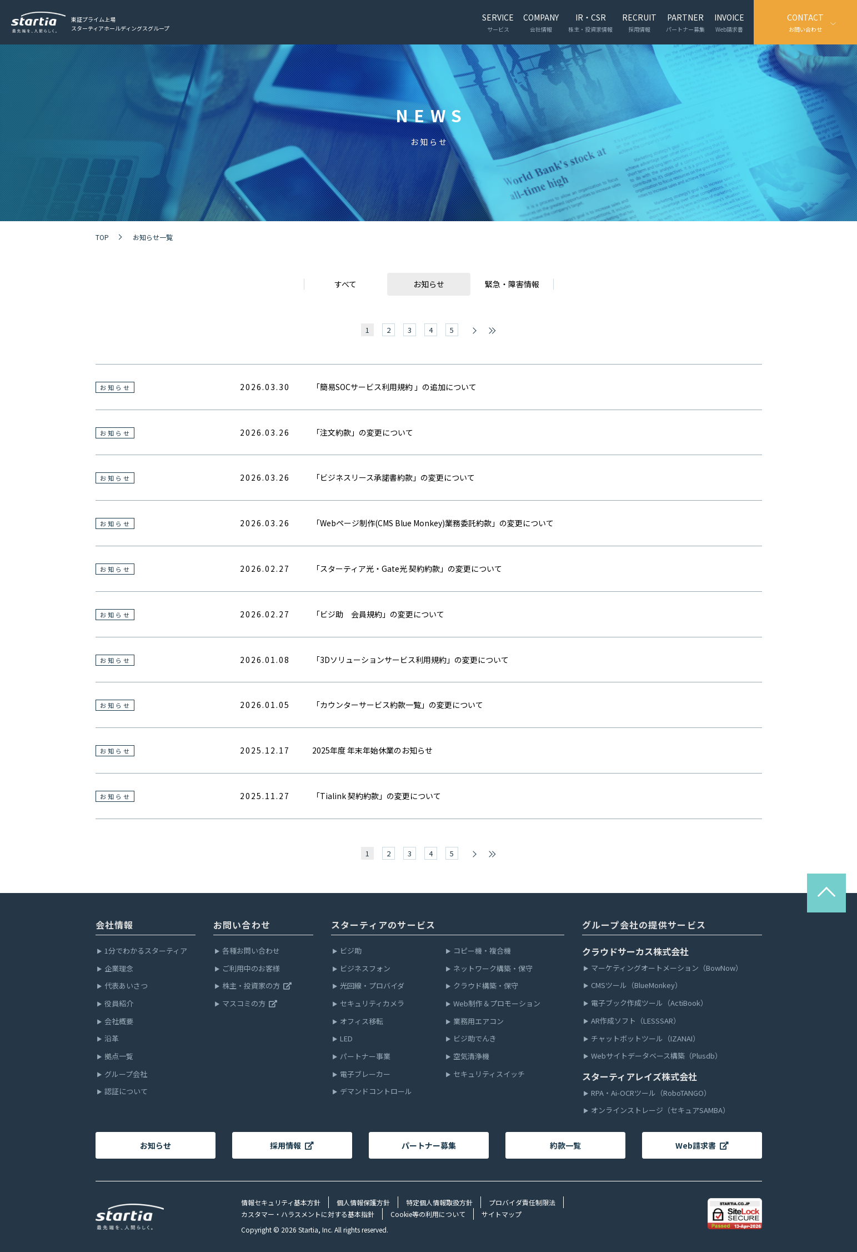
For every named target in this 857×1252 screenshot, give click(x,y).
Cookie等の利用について (427, 1214)
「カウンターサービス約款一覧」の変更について (397, 704)
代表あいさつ (126, 986)
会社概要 (118, 1021)
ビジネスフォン (365, 969)
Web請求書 (702, 1145)
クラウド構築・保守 (485, 986)
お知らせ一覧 (153, 237)
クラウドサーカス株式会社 (635, 951)
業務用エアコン (478, 1021)
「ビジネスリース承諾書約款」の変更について (393, 477)
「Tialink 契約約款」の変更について (376, 795)
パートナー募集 (429, 1145)
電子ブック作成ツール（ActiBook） (649, 1003)
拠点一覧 (118, 1056)
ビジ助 (351, 951)
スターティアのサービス (383, 924)
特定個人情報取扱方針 (439, 1202)
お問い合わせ (242, 924)
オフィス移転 (361, 1021)
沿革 (111, 1039)
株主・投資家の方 (257, 986)
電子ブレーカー (365, 1074)
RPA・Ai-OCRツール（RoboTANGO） (651, 1093)
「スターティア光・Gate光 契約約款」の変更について (407, 568)
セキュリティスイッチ (489, 1074)
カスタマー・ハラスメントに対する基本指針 (307, 1214)
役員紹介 (118, 1004)
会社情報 (115, 924)
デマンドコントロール (376, 1091)
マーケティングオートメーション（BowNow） (667, 968)
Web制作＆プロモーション (496, 1004)
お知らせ (155, 1145)
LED (346, 1039)
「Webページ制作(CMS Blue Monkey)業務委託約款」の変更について (433, 522)
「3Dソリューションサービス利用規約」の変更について (410, 659)
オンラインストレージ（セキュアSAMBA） (660, 1110)
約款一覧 (565, 1145)
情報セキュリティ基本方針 (280, 1202)
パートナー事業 (365, 1056)
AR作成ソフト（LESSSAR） (635, 1021)
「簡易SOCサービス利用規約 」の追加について (394, 386)
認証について (126, 1091)
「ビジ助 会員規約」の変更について (378, 614)
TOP (102, 237)
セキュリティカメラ (372, 1004)
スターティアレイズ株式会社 (639, 1076)
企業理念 (118, 969)
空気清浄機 (471, 1056)
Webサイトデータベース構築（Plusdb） (656, 1056)
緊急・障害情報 (512, 284)
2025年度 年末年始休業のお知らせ (372, 750)
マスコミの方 (250, 1004)
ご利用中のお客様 (251, 969)
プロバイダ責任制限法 (522, 1202)
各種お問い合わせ (251, 951)
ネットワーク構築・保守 (493, 969)
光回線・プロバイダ (372, 986)
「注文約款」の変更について (362, 432)
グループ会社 (125, 1074)
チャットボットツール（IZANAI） (645, 1039)
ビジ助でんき (475, 1039)
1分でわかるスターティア (145, 951)
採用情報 (292, 1145)
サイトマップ (502, 1214)
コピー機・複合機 (482, 951)
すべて (345, 284)
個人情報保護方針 (363, 1202)
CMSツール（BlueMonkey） (636, 985)
